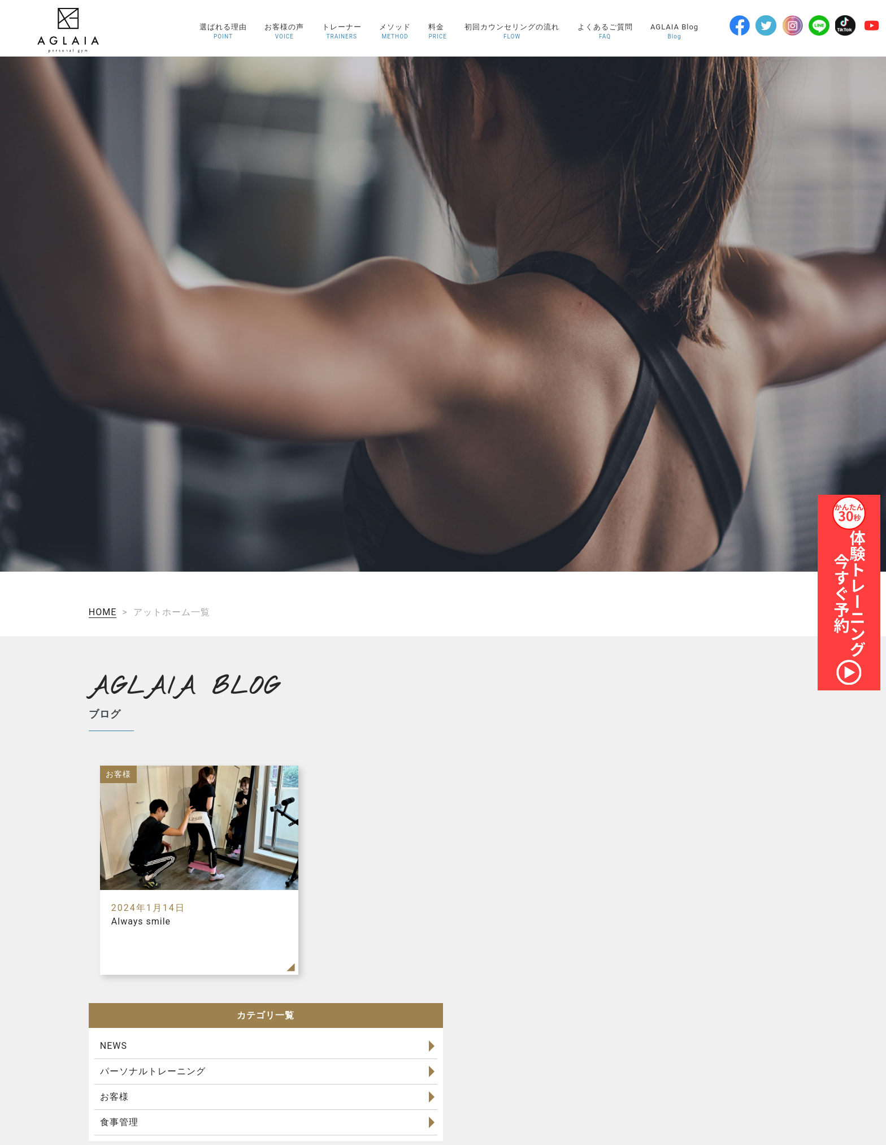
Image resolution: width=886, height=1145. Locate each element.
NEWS (113, 1045)
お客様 (114, 1096)
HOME (102, 612)
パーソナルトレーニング (153, 1071)
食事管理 (119, 1122)
